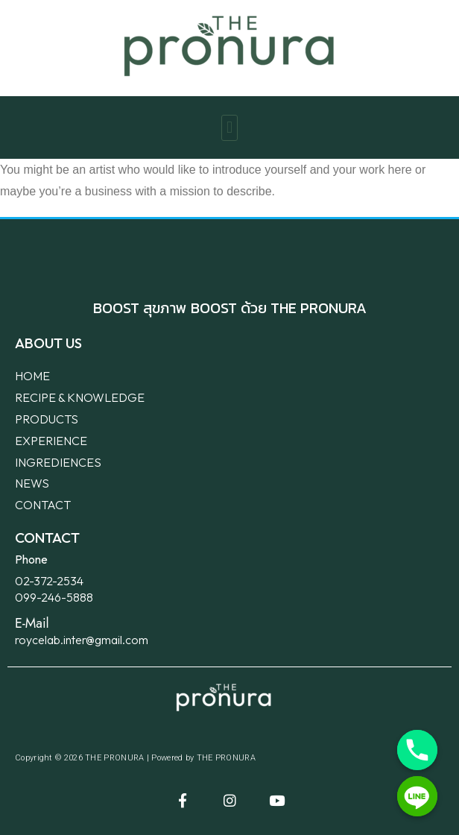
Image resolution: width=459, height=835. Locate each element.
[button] (229, 128)
